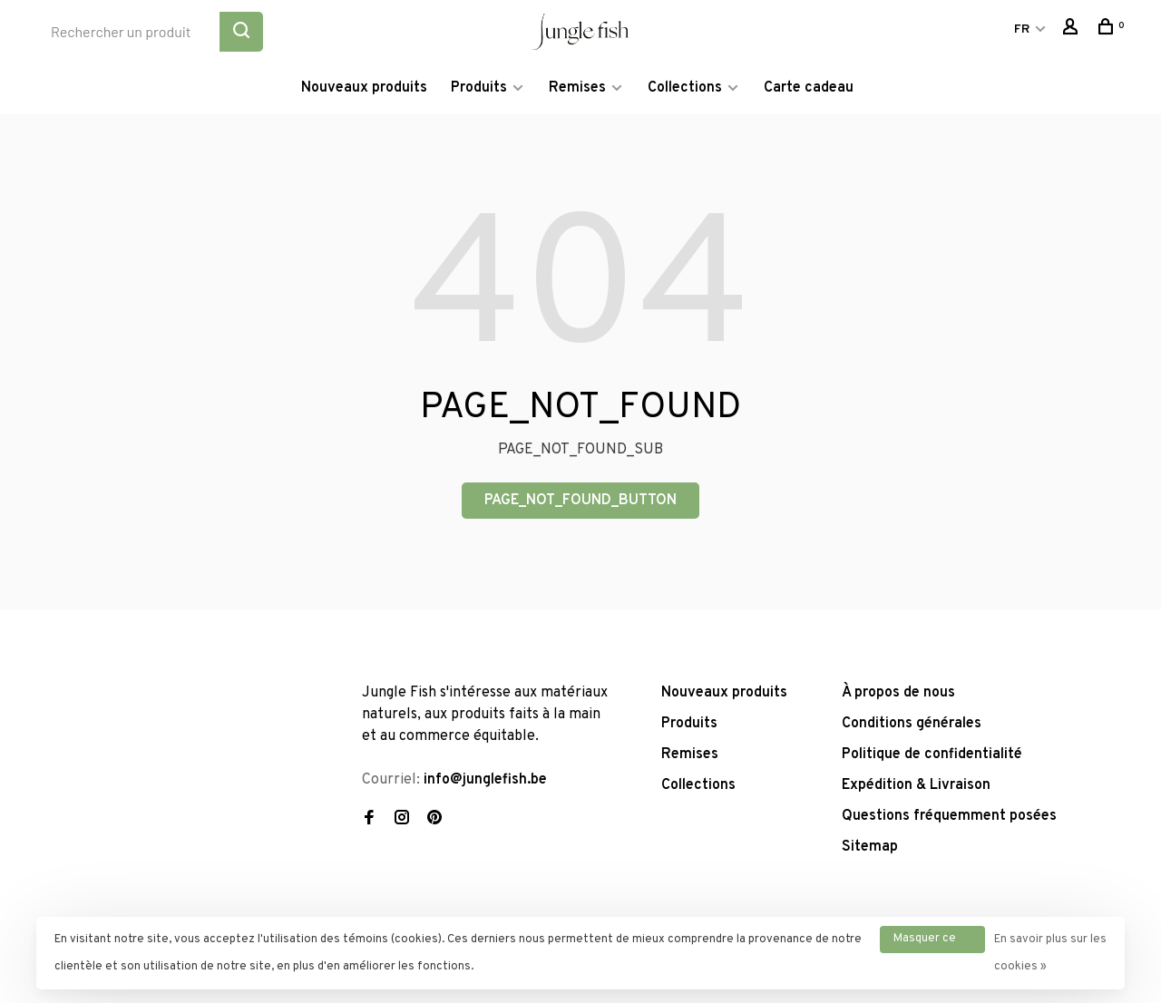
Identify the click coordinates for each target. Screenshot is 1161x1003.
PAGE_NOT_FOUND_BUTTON (580, 501)
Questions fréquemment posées (949, 816)
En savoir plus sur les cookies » (1050, 953)
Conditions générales (911, 724)
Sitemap (870, 847)
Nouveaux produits (364, 88)
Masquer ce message (924, 942)
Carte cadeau (809, 88)
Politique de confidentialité (932, 754)
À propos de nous (898, 693)
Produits (479, 88)
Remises (577, 88)
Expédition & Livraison (916, 785)
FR (1021, 29)
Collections (685, 88)
